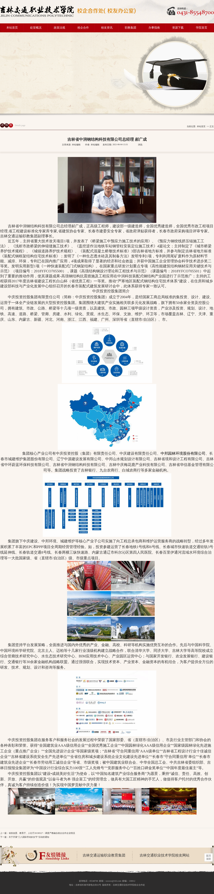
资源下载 (178, 27)
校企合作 (83, 27)
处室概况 (35, 27)
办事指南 (154, 27)
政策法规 (59, 27)
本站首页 (12, 27)
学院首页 (201, 27)
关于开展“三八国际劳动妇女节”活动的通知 (29, 837)
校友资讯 (107, 27)
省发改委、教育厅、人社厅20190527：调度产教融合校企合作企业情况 (42, 833)
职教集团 (130, 27)
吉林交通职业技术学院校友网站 (164, 855)
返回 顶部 (208, 857)
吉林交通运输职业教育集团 (104, 855)
